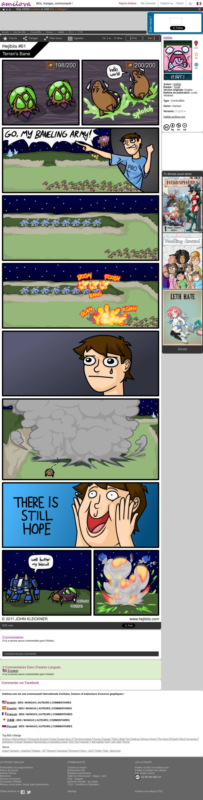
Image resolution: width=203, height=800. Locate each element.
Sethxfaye (7, 742)
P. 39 (80, 32)
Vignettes (79, 38)
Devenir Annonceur (10, 778)
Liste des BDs (19, 32)
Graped (18, 742)
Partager (33, 38)
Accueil (5, 32)
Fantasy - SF (39, 750)
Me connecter (148, 3)
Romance (74, 750)
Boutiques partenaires (79, 773)
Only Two (74, 742)
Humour (49, 32)
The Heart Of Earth (168, 739)
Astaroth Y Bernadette (92, 742)
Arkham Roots (148, 739)
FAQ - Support (75, 778)
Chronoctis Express (38, 739)
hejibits (61, 32)
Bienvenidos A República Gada (50, 742)
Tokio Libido (118, 739)
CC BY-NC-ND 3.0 (148, 777)
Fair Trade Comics (145, 773)
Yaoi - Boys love (112, 750)
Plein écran (56, 38)
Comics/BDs (35, 32)
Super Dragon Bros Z (61, 739)
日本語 (8, 720)
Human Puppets (102, 739)
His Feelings (133, 739)
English (10, 671)
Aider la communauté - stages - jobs (86, 776)
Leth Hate (116, 742)
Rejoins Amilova (127, 3)
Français (9, 714)
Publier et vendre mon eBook (150, 770)
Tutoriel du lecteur (77, 767)
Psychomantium (83, 739)
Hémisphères (19, 739)
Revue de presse (9, 770)
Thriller (98, 750)
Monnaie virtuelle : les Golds (82, 781)
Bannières (5, 776)
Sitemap (71, 791)
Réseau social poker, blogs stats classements (24, 784)
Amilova (6, 739)
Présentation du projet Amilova (16, 767)
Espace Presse (8, 773)
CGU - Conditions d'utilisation (83, 784)
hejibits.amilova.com (174, 116)
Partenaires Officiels (11, 781)
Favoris (13, 38)
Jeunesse (62, 750)
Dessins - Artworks (20, 750)
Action (5, 750)
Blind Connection (188, 739)
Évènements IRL (76, 770)
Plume (126, 742)
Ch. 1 (71, 32)
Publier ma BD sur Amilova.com (152, 767)
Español (9, 708)
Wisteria (28, 742)
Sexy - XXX (87, 750)
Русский (9, 726)
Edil (107, 742)
